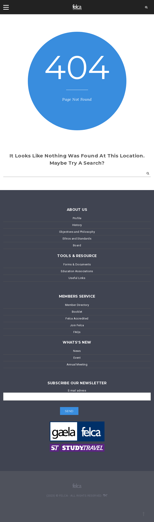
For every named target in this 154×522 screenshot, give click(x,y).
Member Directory (77, 305)
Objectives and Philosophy (77, 231)
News (77, 351)
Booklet (77, 311)
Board (77, 245)
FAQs (77, 332)
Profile (77, 218)
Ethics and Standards (77, 238)
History (77, 225)
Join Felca (77, 325)
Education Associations (77, 271)
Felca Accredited (76, 318)
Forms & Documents (77, 264)
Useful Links (77, 278)
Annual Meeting (77, 364)
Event (77, 357)
